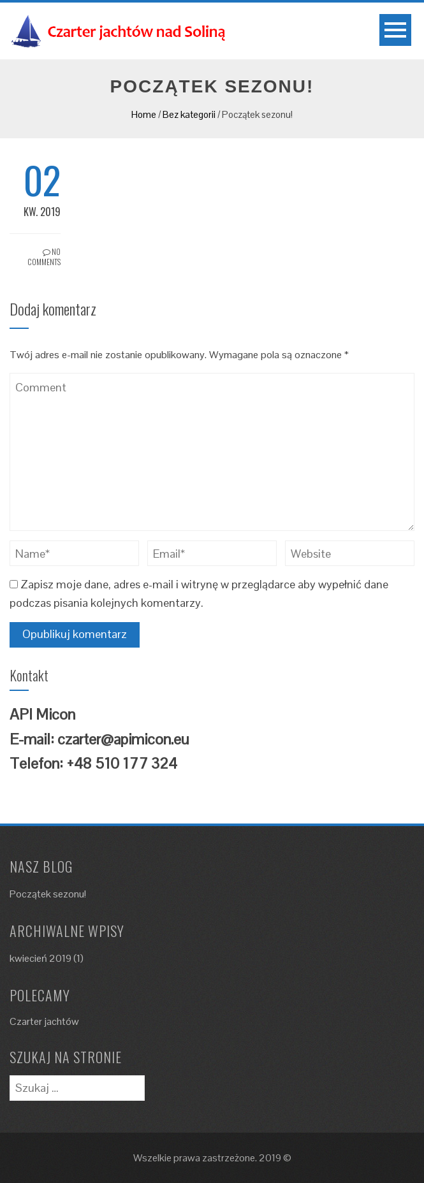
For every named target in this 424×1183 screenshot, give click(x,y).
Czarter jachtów (44, 1021)
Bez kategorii (189, 114)
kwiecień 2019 (40, 958)
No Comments (44, 257)
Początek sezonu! (48, 894)
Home (143, 114)
